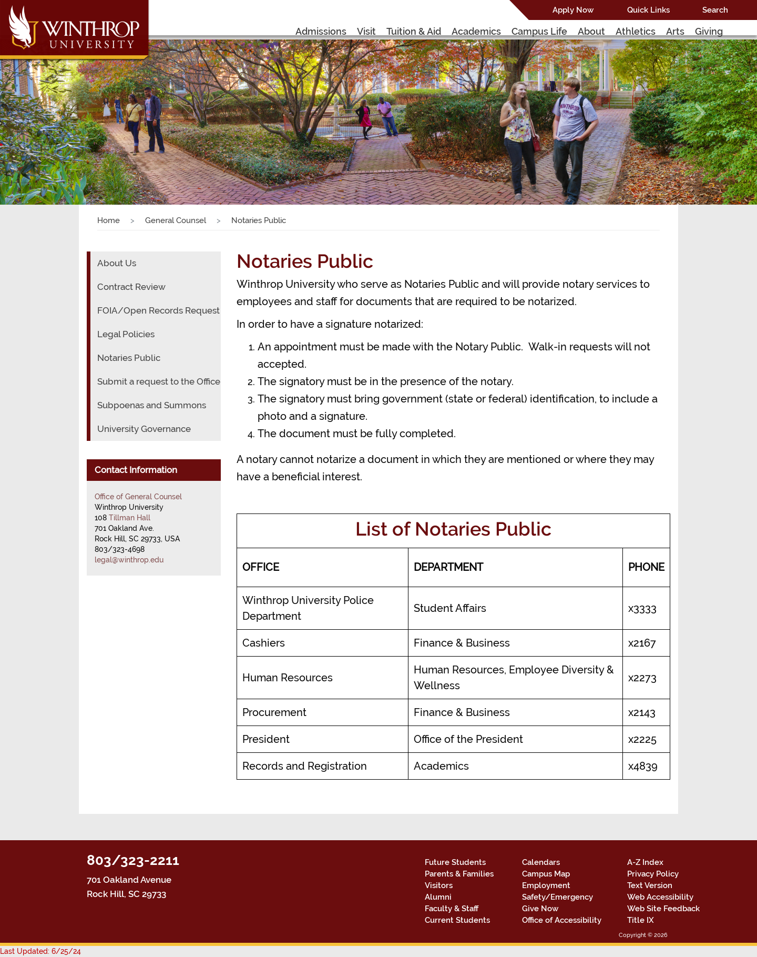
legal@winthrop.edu (129, 560)
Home (108, 220)
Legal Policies (126, 334)
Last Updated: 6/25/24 (40, 951)
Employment (546, 885)
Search (715, 10)
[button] (57, 113)
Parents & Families (459, 874)
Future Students (455, 862)
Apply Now (573, 10)
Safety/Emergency (557, 897)
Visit (366, 31)
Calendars (541, 862)
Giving (709, 31)
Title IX (640, 920)
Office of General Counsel (138, 496)
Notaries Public (128, 357)
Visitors (439, 885)
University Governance (144, 429)
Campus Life (539, 31)
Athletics (636, 31)
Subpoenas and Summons (151, 405)
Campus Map (546, 874)
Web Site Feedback (663, 908)
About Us (116, 263)
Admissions (320, 31)
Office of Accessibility (561, 920)
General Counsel (175, 220)
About (591, 31)
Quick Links (648, 10)
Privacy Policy (653, 874)
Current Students (457, 920)
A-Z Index (645, 862)
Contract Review (131, 286)
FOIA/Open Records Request (158, 310)
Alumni (438, 897)
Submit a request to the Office (158, 381)
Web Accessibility (660, 897)
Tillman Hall (129, 517)
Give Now (540, 908)
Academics (476, 31)
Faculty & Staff (451, 908)
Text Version (649, 885)
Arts (675, 31)
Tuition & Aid (413, 31)
